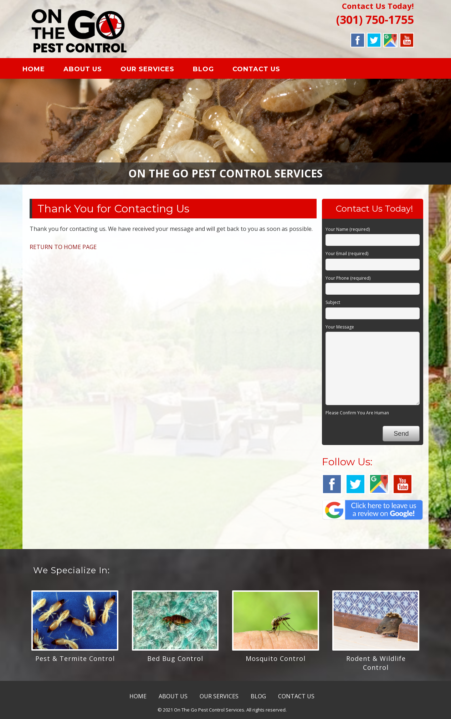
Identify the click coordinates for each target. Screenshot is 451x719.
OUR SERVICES (155, 70)
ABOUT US (90, 70)
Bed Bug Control (175, 661)
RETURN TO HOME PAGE (63, 249)
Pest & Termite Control (75, 661)
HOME (41, 70)
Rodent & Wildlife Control (376, 665)
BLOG (211, 70)
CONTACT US (264, 70)
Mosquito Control (276, 661)
